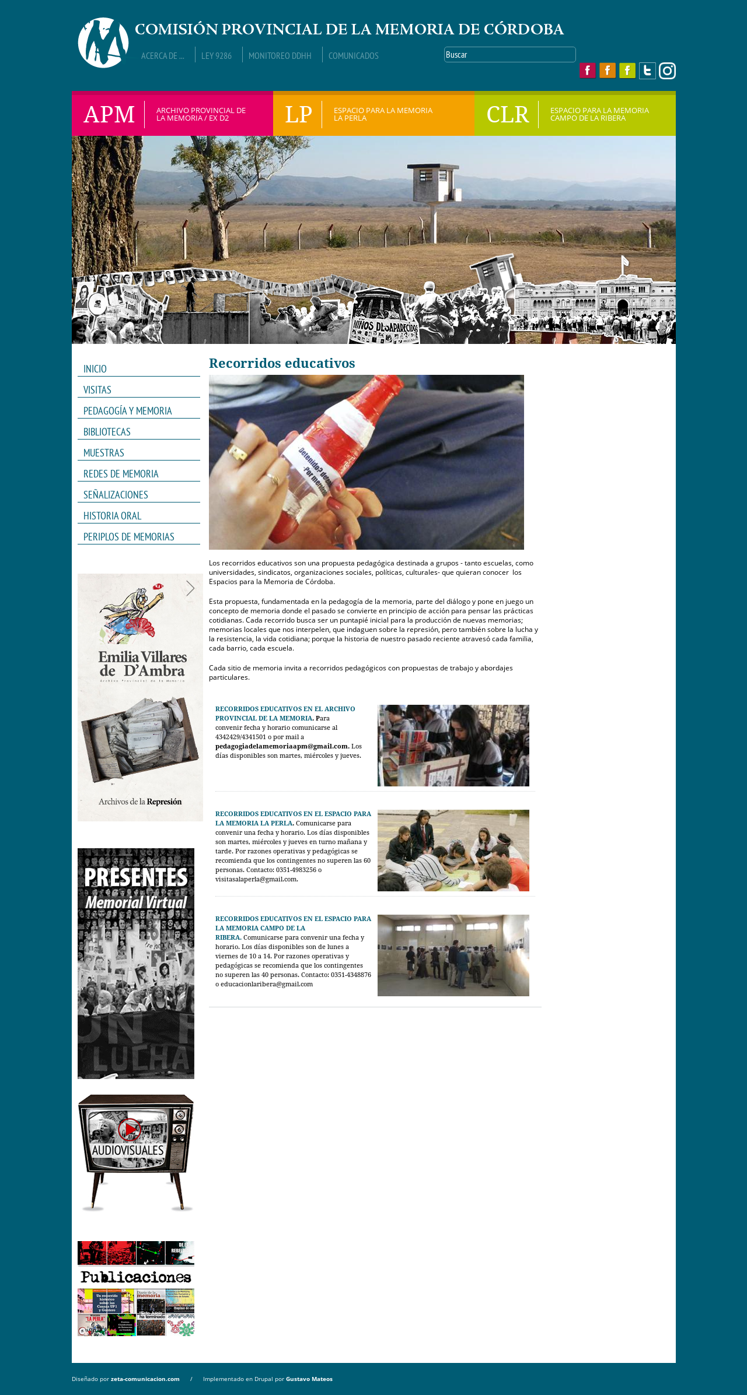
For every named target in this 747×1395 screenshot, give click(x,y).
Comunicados (354, 55)
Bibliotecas (107, 431)
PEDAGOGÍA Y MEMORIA (135, 411)
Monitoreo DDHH (280, 55)
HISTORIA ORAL (112, 515)
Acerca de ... (162, 55)
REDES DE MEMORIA (135, 474)
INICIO (95, 368)
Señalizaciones (115, 494)
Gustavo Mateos (309, 1379)
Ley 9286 (216, 55)
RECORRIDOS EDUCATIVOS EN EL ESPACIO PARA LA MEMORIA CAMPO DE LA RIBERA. (293, 928)
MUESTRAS (135, 453)
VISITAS (97, 389)
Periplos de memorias (128, 536)
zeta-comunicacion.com (145, 1379)
